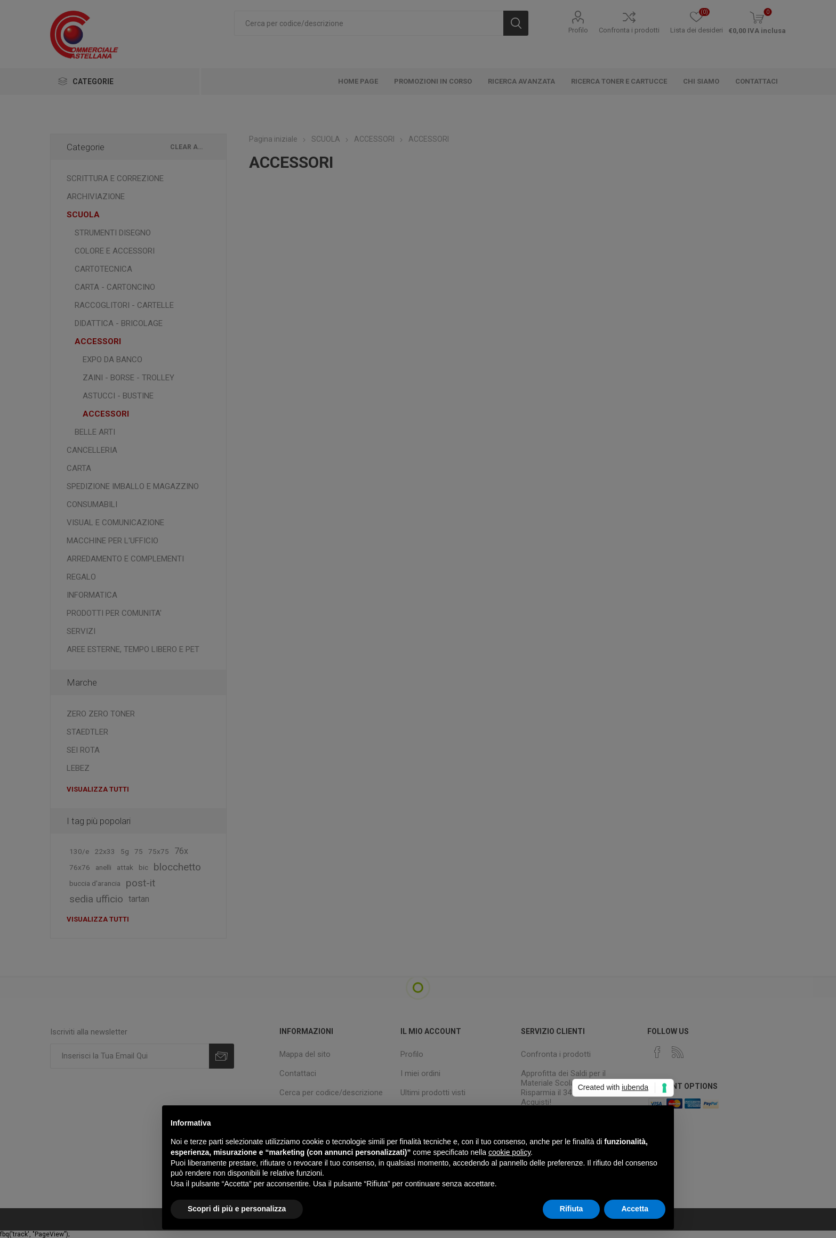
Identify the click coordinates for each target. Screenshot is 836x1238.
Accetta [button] (634, 1208)
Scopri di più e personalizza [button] (237, 1208)
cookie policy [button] (509, 1152)
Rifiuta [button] (571, 1208)
